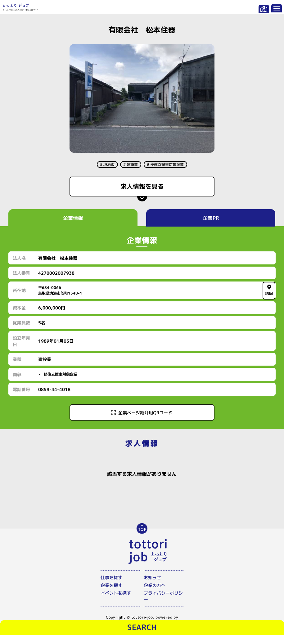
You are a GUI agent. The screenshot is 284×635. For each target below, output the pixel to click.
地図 (269, 290)
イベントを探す (116, 593)
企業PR (211, 217)
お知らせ (152, 577)
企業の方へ (154, 585)
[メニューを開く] (276, 8)
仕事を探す (111, 577)
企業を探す (111, 585)
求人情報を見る (142, 186)
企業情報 (73, 217)
